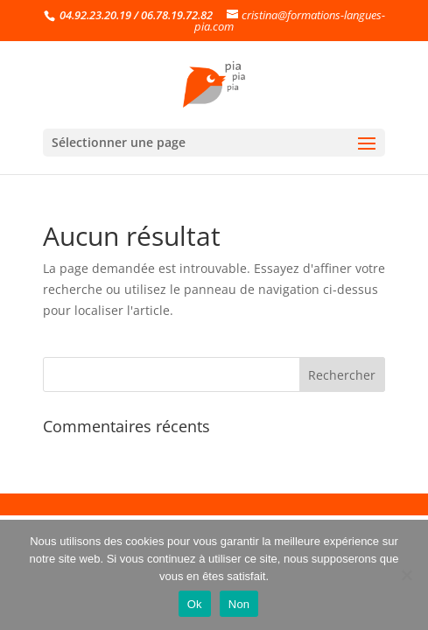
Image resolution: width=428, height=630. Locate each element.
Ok (194, 604)
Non (239, 604)
